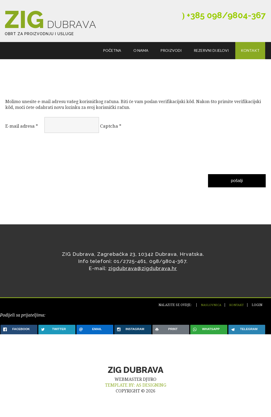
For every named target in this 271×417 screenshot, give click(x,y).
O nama (142, 56)
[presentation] (27, 162)
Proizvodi (172, 56)
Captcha (110, 133)
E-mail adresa (21, 133)
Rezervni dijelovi (211, 56)
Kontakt (250, 56)
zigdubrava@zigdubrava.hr (142, 275)
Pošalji (237, 188)
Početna (114, 56)
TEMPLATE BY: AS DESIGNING (135, 392)
